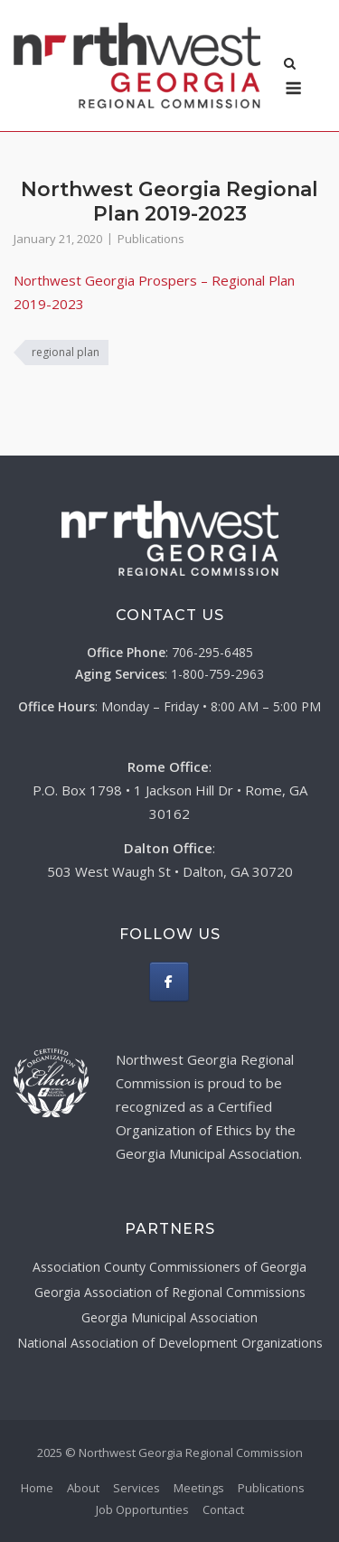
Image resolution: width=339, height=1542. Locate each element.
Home (37, 1488)
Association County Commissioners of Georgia (169, 1266)
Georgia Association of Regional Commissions (170, 1292)
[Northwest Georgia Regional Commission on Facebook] (169, 981)
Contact (223, 1509)
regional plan (65, 352)
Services (136, 1488)
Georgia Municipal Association (169, 1317)
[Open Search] (289, 65)
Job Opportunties (142, 1509)
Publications (151, 238)
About (83, 1488)
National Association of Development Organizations (170, 1342)
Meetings (199, 1488)
